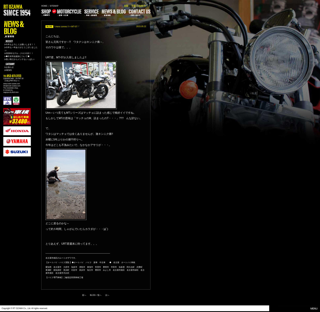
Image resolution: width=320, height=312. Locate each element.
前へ (84, 295)
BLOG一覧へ (95, 295)
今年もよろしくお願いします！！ (20, 44)
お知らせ (10, 67)
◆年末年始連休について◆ (18, 56)
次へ (107, 295)
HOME (44, 6)
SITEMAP (54, 6)
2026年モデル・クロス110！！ (19, 53)
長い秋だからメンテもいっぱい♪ (20, 59)
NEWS (9, 70)
